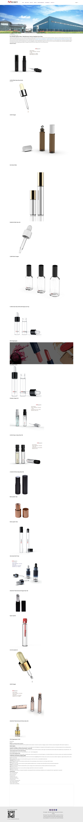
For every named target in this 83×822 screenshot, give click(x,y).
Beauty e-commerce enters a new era (16, 743)
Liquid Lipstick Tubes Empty (14, 777)
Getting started (12, 33)
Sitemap (53, 813)
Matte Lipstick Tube (14, 521)
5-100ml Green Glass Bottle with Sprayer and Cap (19, 306)
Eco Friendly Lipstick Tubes (14, 34)
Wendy (14, 764)
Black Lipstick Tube (13, 496)
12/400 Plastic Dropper (14, 256)
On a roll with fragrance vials (15, 753)
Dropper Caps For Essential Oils (41, 38)
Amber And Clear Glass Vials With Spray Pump (55, 816)
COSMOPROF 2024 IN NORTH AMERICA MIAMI (18, 755)
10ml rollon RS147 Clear (14, 555)
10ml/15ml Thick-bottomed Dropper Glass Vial (19, 590)
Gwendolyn (14, 759)
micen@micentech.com (15, 818)
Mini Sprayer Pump (46, 814)
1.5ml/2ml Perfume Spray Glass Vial (17, 471)
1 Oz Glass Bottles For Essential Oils (52, 38)
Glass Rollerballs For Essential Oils (48, 817)
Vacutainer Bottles (13, 779)
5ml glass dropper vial (14, 398)
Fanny (14, 768)
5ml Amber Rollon (13, 165)
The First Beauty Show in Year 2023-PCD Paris (18, 750)
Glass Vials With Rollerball (14, 772)
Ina (13, 757)
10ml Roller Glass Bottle (13, 776)
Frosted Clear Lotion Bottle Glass (15, 780)
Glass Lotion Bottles (61, 38)
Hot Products (60, 811)
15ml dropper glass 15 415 (15, 739)
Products (31, 2)
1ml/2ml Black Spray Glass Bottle (16, 80)
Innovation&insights (41, 2)
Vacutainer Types (12, 775)
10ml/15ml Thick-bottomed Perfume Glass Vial (19, 720)
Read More (11, 81)
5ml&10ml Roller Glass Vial (15, 222)
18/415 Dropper (13, 684)
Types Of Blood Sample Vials (14, 781)
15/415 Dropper (13, 114)
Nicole (14, 762)
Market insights (12, 745)
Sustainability (47, 2)
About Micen (27, 2)
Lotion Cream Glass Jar (13, 773)
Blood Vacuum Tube (13, 774)
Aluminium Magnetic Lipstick (54, 814)
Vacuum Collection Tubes (14, 782)
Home (23, 2)
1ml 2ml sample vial (14, 649)
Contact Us (52, 2)
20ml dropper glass (13, 340)
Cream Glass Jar (67, 38)
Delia (13, 766)
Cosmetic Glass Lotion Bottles (14, 783)
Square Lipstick (13, 615)
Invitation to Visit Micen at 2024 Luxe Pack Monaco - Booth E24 (21, 748)
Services (35, 2)
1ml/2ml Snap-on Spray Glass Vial (16, 435)
